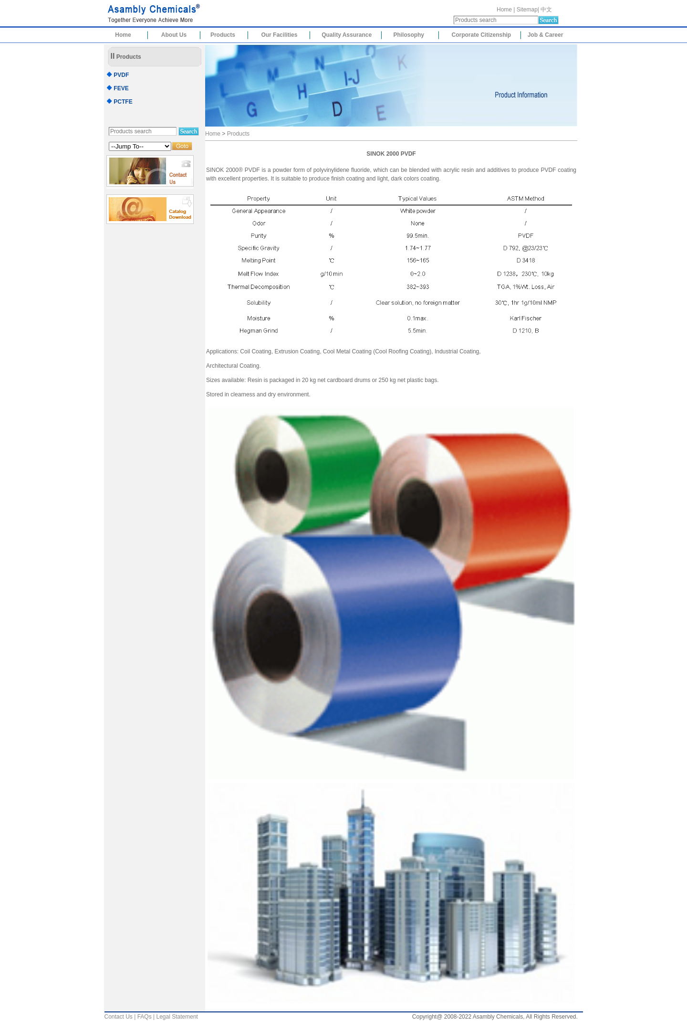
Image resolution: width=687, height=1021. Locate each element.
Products (222, 35)
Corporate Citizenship (481, 35)
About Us (174, 35)
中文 (546, 9)
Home (504, 9)
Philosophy (408, 35)
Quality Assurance (347, 35)
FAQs (144, 1016)
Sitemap (527, 9)
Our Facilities (279, 35)
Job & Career (545, 35)
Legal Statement (177, 1016)
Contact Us (118, 1016)
